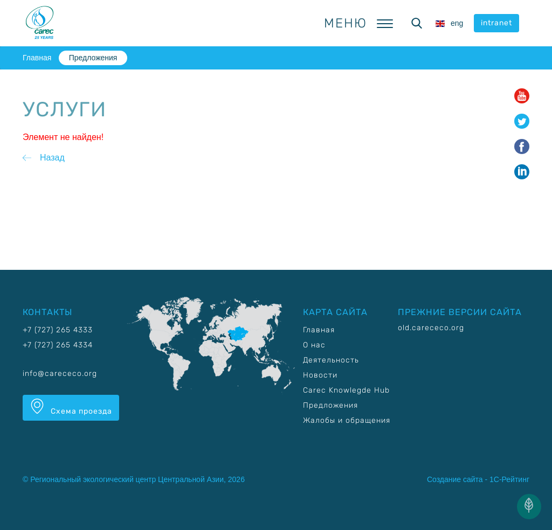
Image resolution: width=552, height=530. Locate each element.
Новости (320, 375)
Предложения (93, 57)
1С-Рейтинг (509, 479)
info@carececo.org (60, 373)
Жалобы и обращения (346, 420)
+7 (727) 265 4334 (58, 345)
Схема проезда (71, 407)
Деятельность (331, 360)
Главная (37, 57)
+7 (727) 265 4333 (58, 329)
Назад (52, 157)
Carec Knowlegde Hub (346, 390)
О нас (314, 345)
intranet (496, 22)
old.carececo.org (431, 327)
